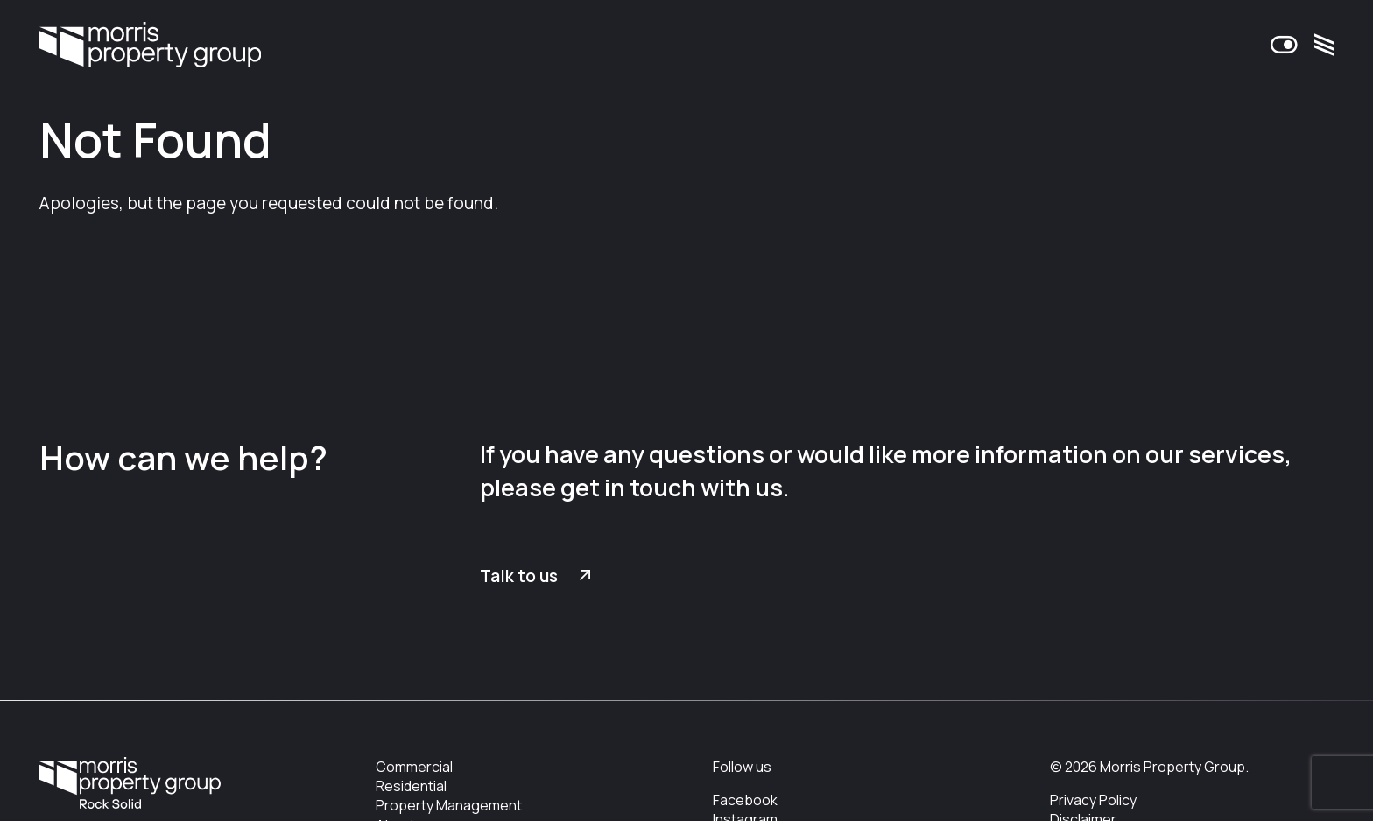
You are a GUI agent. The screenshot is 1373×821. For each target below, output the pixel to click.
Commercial (414, 766)
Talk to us (519, 576)
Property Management (449, 805)
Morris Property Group (150, 49)
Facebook (745, 800)
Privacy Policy (1093, 800)
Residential (411, 786)
